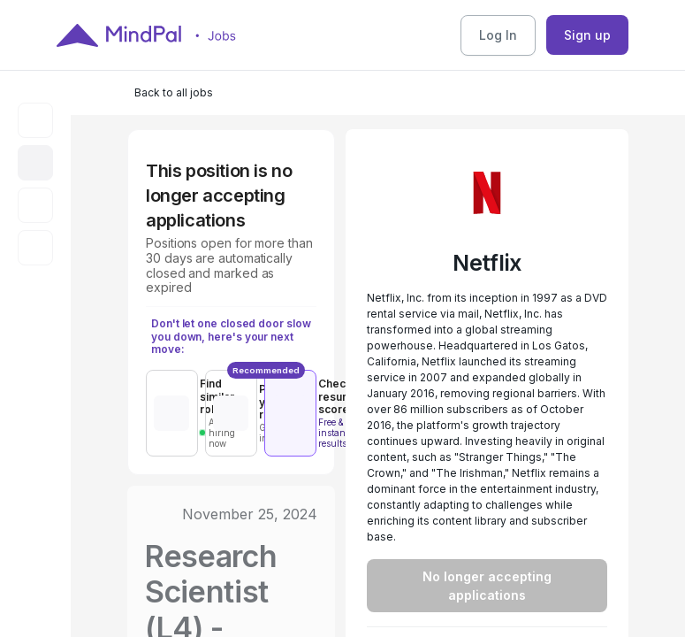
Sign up (587, 34)
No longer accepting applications (487, 585)
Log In (498, 34)
